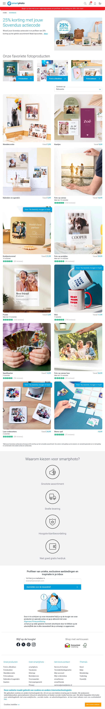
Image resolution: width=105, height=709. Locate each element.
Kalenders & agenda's (11, 679)
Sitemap (32, 673)
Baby (81, 670)
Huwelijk (83, 679)
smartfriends (59, 682)
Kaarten (6, 682)
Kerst (82, 667)
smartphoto (33, 667)
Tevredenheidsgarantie (62, 670)
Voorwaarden (34, 679)
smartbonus (58, 679)
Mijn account (59, 673)
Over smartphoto (36, 662)
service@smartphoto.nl (63, 685)
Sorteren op (60, 87)
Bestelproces (34, 676)
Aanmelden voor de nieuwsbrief (39, 587)
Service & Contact (61, 667)
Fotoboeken (8, 670)
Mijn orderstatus (60, 676)
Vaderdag (83, 676)
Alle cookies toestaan (92, 704)
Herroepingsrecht (35, 682)
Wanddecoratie (9, 673)
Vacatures (33, 670)
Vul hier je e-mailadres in (35, 578)
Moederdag (84, 673)
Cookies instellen (12, 705)
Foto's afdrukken (9, 667)
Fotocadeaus (8, 676)
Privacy (31, 685)
